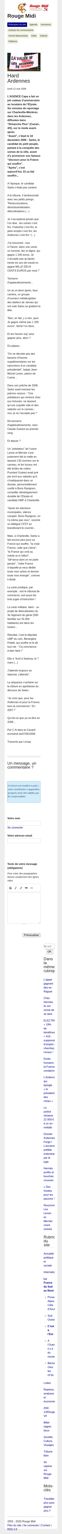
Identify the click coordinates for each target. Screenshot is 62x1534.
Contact (45, 1525)
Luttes (47, 1383)
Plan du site (14, 1525)
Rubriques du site (17, 24)
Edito (34, 35)
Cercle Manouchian (18, 35)
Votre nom (13, 818)
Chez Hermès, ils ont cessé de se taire (49, 1006)
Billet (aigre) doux (47, 1426)
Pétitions (12, 41)
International (51, 1272)
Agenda (33, 24)
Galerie (43, 35)
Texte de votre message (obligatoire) (22, 866)
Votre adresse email (19, 835)
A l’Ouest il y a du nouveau (53, 1348)
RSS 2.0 (12, 1529)
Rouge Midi (21, 16)
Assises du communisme (20, 30)
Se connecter (15, 827)
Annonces (46, 24)
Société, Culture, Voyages (49, 1441)
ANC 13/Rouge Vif (49, 1412)
